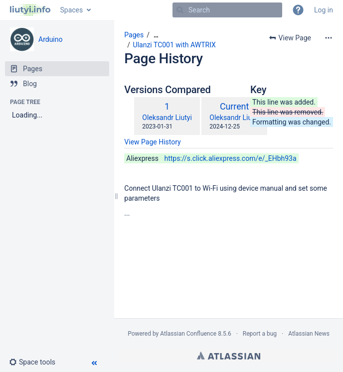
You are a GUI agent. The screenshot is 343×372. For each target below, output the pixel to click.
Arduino (50, 39)
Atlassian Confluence (188, 333)
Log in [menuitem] (323, 10)
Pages (134, 35)
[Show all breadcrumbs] (156, 35)
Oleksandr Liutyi (167, 118)
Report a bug (260, 333)
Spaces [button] (71, 10)
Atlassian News (309, 333)
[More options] (328, 37)
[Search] (180, 10)
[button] (298, 10)
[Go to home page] (30, 10)
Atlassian (228, 355)
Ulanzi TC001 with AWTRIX (174, 45)
